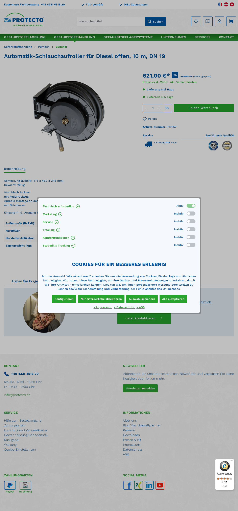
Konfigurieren (64, 299)
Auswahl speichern (142, 299)
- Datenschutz (124, 307)
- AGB (141, 307)
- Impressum (103, 307)
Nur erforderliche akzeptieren (101, 299)
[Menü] (231, 461)
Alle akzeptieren (173, 299)
